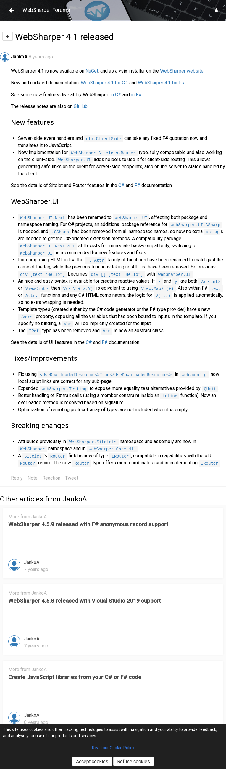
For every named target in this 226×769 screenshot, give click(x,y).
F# (137, 185)
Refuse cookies (133, 761)
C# (121, 185)
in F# (136, 94)
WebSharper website (182, 71)
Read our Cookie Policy (113, 747)
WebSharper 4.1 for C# (104, 83)
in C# (115, 94)
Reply (17, 478)
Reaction (51, 478)
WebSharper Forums (46, 10)
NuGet (91, 71)
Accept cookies (92, 761)
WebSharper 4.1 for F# (161, 83)
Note (33, 478)
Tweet (71, 478)
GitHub (81, 106)
